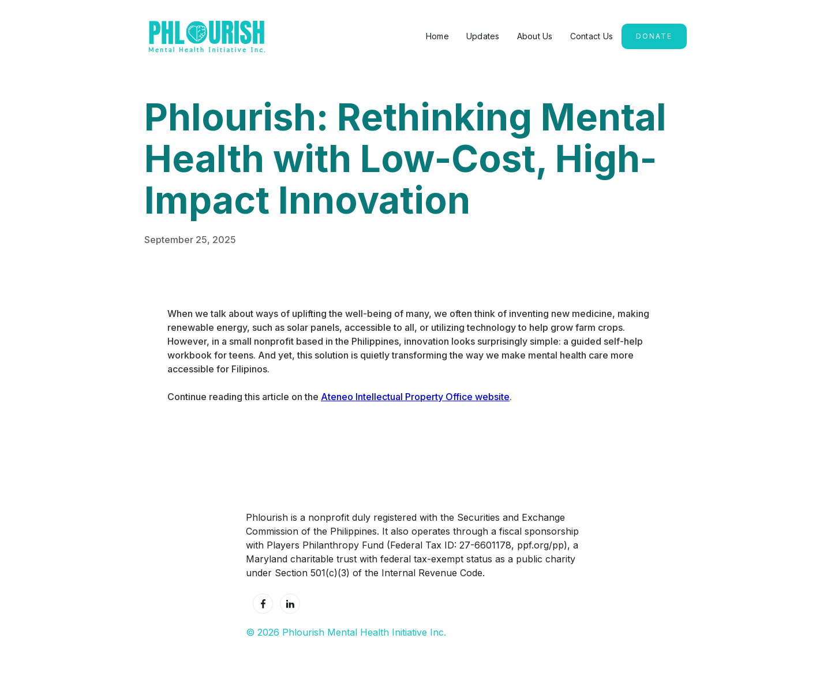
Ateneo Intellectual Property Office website (415, 396)
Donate (654, 36)
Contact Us (591, 36)
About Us (535, 36)
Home (437, 36)
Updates (483, 36)
